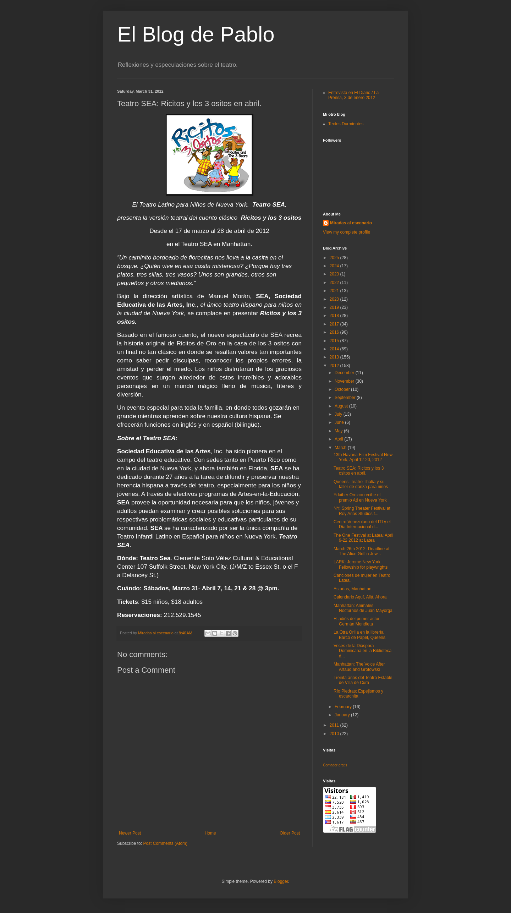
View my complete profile (346, 232)
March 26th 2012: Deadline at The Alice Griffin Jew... (361, 551)
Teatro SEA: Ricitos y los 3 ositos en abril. (359, 471)
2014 (335, 348)
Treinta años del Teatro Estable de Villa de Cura (363, 680)
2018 (335, 315)
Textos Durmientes (345, 123)
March (341, 447)
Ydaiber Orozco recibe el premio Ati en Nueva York (360, 497)
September (346, 397)
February (344, 706)
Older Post (290, 833)
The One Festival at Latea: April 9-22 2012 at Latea (363, 538)
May (339, 430)
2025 (335, 257)
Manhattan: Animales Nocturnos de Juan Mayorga (363, 608)
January (343, 714)
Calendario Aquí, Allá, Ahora (360, 597)
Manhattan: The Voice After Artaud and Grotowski (359, 667)
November (345, 381)
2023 (335, 274)
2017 (335, 324)
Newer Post (130, 833)
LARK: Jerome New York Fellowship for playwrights (361, 564)
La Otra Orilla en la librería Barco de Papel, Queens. (360, 635)
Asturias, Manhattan (353, 588)
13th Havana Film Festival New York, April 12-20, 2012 (363, 457)
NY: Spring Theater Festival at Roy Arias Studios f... (362, 511)
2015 (335, 340)
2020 (335, 299)
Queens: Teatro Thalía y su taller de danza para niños (361, 484)
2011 (335, 725)
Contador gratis (335, 765)
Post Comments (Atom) (165, 843)
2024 (335, 265)
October (343, 389)
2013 (335, 357)
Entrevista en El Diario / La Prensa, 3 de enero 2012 (353, 95)
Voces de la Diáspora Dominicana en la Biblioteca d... (362, 650)
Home (210, 833)
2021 (335, 290)
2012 (335, 365)
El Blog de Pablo (196, 34)
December (345, 372)
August (342, 406)
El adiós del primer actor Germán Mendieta (356, 621)
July (339, 414)
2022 (335, 282)
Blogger (281, 881)
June (340, 422)
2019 (335, 307)
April (339, 439)
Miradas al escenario (351, 222)
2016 (335, 332)
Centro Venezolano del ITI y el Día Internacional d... (362, 524)
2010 (335, 733)
